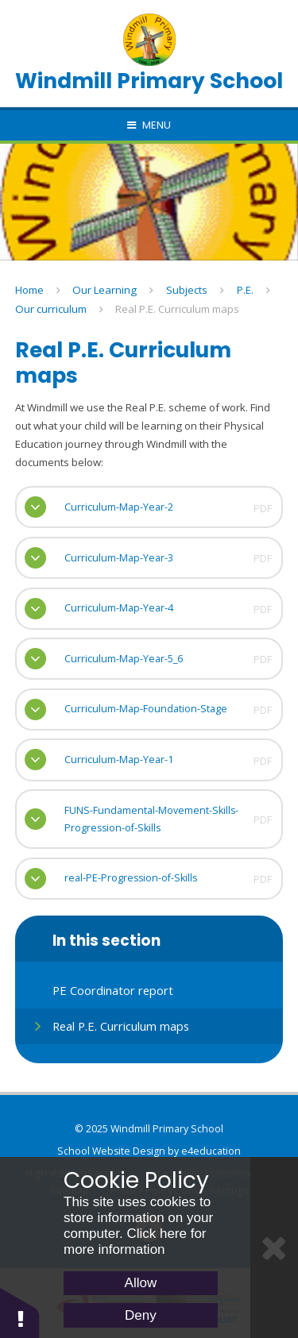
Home (29, 290)
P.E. (245, 290)
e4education (211, 1151)
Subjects (186, 290)
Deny (141, 1315)
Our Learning (104, 290)
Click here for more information (135, 1241)
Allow (141, 1282)
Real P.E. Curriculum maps (177, 309)
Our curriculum (51, 309)
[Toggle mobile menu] (149, 125)
